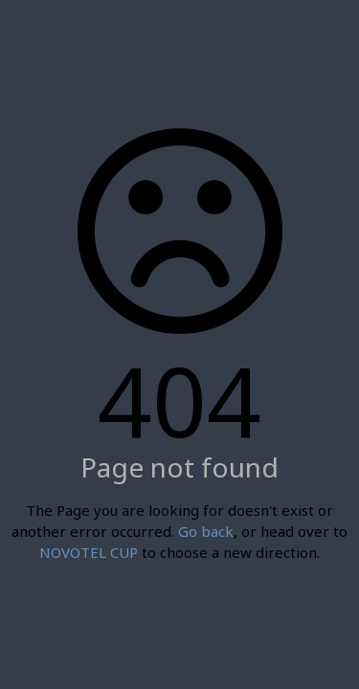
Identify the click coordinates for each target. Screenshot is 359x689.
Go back (206, 531)
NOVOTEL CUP (88, 552)
